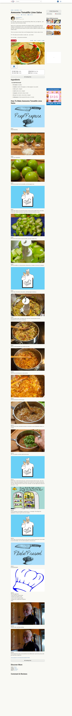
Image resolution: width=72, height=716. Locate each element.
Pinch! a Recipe (58, 13)
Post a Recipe (49, 13)
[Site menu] (60, 1)
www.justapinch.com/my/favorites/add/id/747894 (20, 657)
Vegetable (16, 669)
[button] (15, 14)
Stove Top (15, 670)
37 (23, 14)
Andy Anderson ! (19, 17)
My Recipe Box (53, 11)
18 (30, 14)
